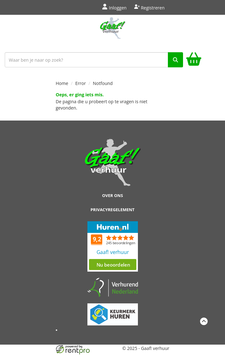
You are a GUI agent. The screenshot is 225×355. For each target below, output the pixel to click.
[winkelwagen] (193, 60)
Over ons (112, 195)
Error (80, 83)
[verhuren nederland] (112, 287)
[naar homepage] (112, 32)
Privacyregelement (113, 209)
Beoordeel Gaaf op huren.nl (112, 246)
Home (62, 83)
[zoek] (175, 59)
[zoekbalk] (94, 59)
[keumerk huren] (112, 311)
